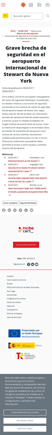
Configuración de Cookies (25, 412)
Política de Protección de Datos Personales (23, 287)
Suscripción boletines (26, 245)
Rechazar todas (25, 420)
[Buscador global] (27, 16)
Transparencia (12, 310)
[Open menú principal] (2, 4)
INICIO (13, 31)
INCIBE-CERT (23, 31)
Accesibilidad (12, 295)
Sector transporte (10, 203)
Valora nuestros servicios (16, 280)
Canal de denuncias (14, 317)
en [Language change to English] (5, 16)
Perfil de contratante (14, 313)
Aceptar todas (24, 428)
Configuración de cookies (16, 298)
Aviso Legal (11, 291)
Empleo (10, 283)
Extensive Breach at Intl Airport (22, 161)
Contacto (10, 276)
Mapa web (10, 306)
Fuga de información (28, 203)
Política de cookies (14, 302)
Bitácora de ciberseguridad (27, 33)
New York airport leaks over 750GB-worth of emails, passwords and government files (28, 190)
